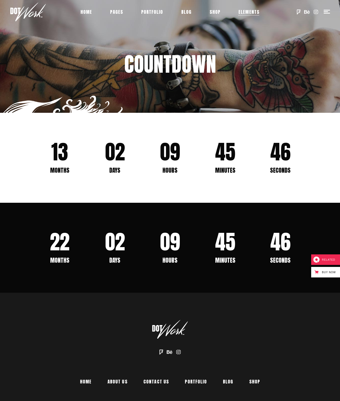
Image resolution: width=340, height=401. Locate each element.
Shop (254, 381)
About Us (118, 381)
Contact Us (156, 381)
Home (86, 381)
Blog (228, 381)
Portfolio (196, 381)
